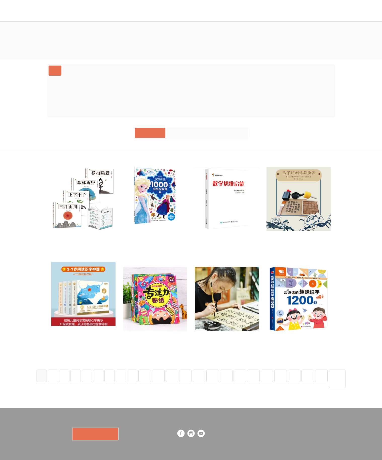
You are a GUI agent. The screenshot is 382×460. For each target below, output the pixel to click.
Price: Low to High (227, 132)
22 (307, 375)
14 (199, 375)
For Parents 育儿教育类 (73, 110)
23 (321, 375)
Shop (209, 10)
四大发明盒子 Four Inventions (264, 90)
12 (172, 375)
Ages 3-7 (164, 70)
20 (280, 375)
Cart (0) (257, 10)
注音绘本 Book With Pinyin (169, 110)
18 (253, 375)
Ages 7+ (60, 90)
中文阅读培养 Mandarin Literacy (290, 80)
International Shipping (211, 90)
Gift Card (74, 70)
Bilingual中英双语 (107, 70)
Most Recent (150, 132)
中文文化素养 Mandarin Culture (81, 80)
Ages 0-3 (139, 70)
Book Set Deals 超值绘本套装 (302, 70)
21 (294, 375)
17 (240, 375)
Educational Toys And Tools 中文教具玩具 (225, 100)
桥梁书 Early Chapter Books (294, 100)
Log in (306, 10)
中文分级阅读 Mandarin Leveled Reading (88, 100)
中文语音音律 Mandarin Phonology (222, 80)
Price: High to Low (186, 132)
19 (267, 375)
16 (226, 375)
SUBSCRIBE (95, 434)
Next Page (337, 378)
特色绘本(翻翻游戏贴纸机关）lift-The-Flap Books (224, 70)
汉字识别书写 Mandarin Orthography (150, 80)
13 (185, 375)
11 (158, 375)
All (55, 70)
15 (212, 375)
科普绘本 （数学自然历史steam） (153, 90)
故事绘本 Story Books (96, 90)
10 (144, 375)
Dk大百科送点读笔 (119, 110)
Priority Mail (212, 110)
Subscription (153, 10)
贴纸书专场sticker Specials (156, 100)
